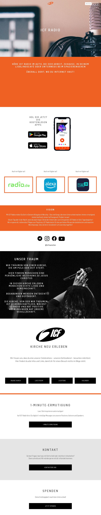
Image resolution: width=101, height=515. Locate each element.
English (95, 3)
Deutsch (88, 3)
